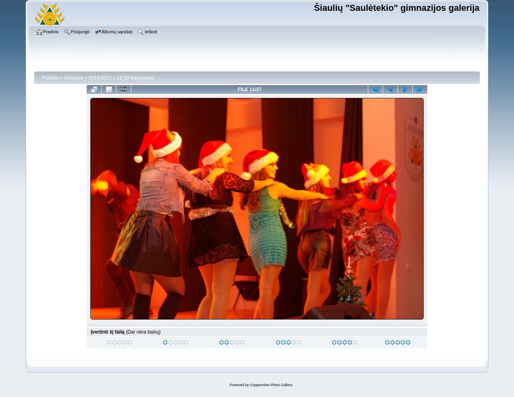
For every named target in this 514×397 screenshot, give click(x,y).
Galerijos (73, 78)
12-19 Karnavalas (136, 78)
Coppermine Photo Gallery (271, 385)
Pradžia (50, 78)
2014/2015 (99, 78)
